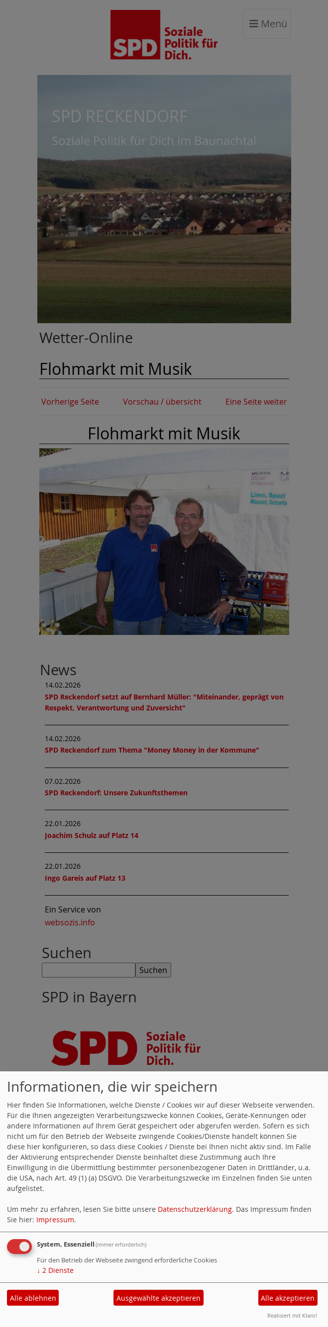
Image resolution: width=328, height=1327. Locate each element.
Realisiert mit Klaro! (292, 1315)
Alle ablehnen (33, 1298)
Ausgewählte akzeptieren (158, 1298)
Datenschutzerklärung (195, 1209)
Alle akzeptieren (288, 1298)
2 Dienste (55, 1270)
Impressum (55, 1219)
